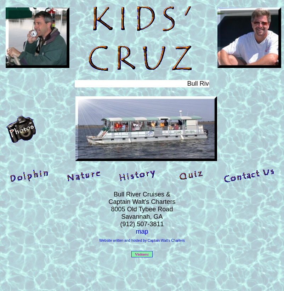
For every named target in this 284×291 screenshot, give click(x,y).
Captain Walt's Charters (166, 240)
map (142, 231)
